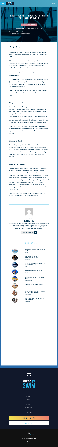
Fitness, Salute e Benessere (22, 31)
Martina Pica (25, 28)
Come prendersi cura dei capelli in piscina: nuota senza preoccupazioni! (35, 292)
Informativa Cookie (29, 440)
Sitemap (29, 444)
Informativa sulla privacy (29, 438)
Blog (14, 31)
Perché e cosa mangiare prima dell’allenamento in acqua (32, 257)
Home (53, 3)
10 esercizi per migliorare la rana (33, 270)
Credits (29, 442)
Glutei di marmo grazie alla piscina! (34, 284)
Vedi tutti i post (30, 232)
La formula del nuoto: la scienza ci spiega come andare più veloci (35, 264)
